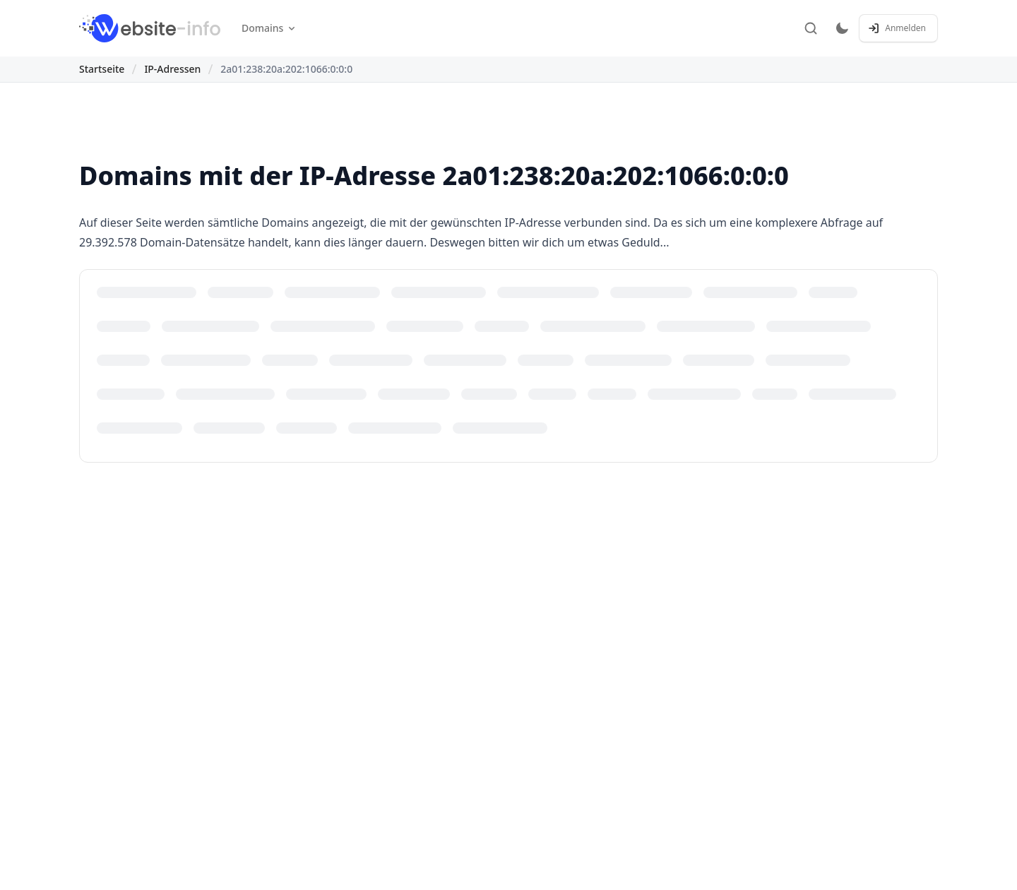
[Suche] (811, 28)
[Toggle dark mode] (842, 28)
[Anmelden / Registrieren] (898, 28)
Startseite (101, 69)
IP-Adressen (172, 69)
